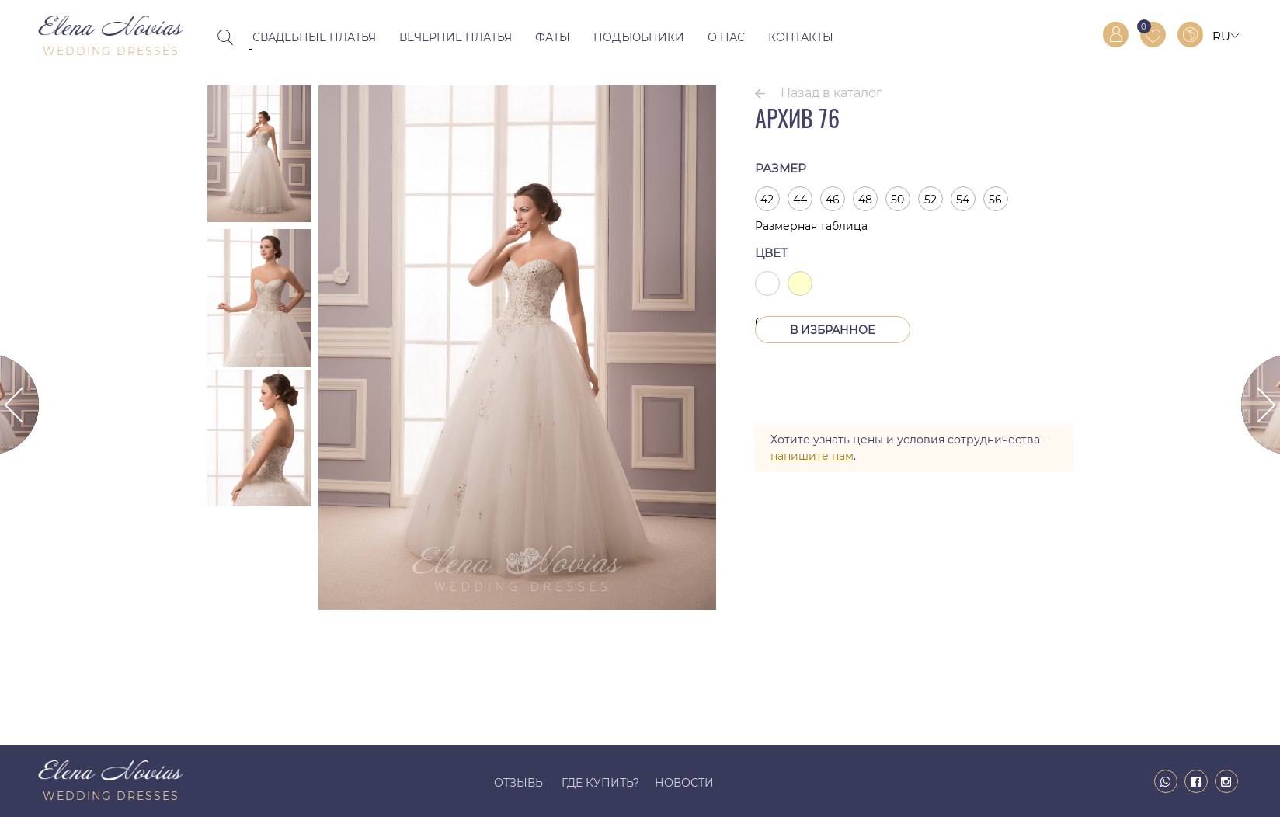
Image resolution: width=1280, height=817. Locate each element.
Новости (684, 783)
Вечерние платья (455, 37)
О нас (726, 37)
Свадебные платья (314, 37)
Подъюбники (638, 37)
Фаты (552, 37)
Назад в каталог (831, 92)
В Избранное (832, 330)
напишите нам (812, 456)
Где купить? (600, 783)
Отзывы (520, 783)
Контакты (800, 37)
